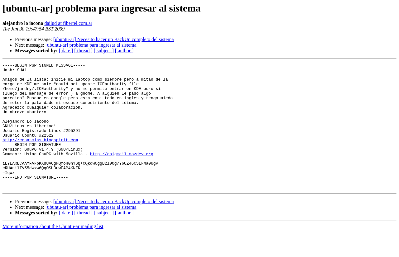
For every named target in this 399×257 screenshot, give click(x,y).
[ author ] (124, 50)
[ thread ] (83, 50)
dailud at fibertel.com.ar (68, 23)
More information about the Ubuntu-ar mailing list (52, 251)
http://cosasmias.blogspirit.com (40, 155)
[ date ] (66, 50)
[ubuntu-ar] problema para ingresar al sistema (91, 45)
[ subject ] (104, 50)
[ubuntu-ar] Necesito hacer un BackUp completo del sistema (113, 39)
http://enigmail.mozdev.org (121, 172)
